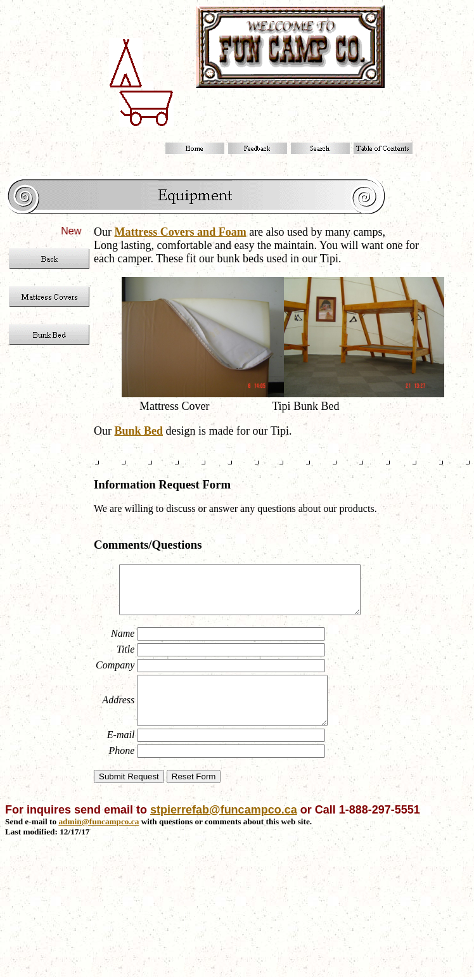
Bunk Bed (139, 431)
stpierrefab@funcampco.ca (223, 828)
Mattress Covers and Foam (181, 232)
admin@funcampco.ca (98, 840)
